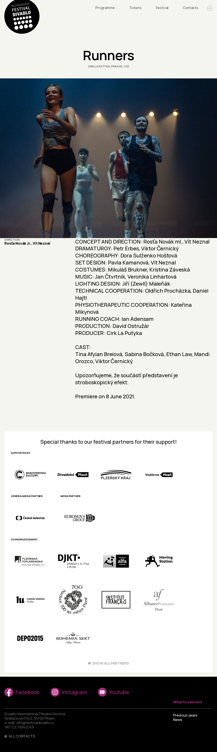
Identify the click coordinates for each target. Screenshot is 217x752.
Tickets (135, 7)
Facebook (22, 692)
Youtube (113, 692)
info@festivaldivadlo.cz (35, 722)
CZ (209, 8)
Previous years (185, 715)
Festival (162, 7)
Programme (105, 7)
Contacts (190, 7)
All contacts (22, 736)
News (177, 719)
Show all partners (110, 663)
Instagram (69, 692)
